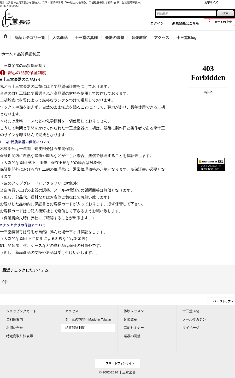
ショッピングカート (21, 311)
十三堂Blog (190, 311)
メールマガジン (194, 319)
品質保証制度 (75, 327)
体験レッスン (134, 311)
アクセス (71, 311)
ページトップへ (223, 301)
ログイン (157, 23)
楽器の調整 (132, 336)
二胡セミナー (134, 327)
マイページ (190, 327)
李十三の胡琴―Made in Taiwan (88, 319)
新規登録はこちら (185, 23)
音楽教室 (130, 319)
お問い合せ (14, 327)
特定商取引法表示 (19, 336)
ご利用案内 (14, 319)
